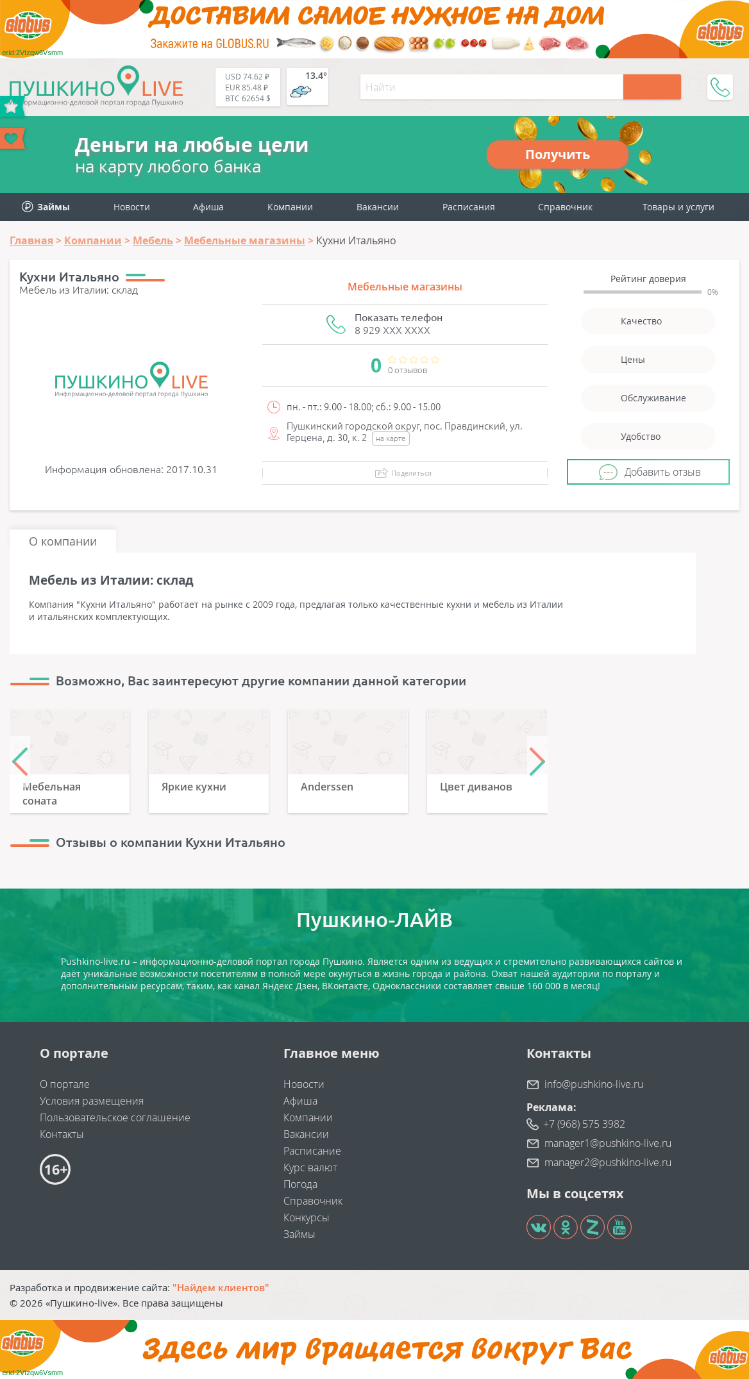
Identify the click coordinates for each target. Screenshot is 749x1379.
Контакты (62, 1134)
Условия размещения (92, 1101)
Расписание (312, 1151)
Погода (300, 1184)
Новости (132, 207)
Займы (299, 1234)
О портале (65, 1084)
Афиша (208, 207)
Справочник (565, 207)
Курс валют (310, 1167)
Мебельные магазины (405, 287)
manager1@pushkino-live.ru (607, 1143)
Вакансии (378, 207)
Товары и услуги (678, 207)
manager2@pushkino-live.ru (607, 1162)
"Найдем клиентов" (221, 1287)
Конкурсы (306, 1217)
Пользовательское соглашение (115, 1117)
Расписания (468, 207)
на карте (391, 438)
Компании (290, 207)
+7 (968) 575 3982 (584, 1124)
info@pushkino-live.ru (593, 1084)
